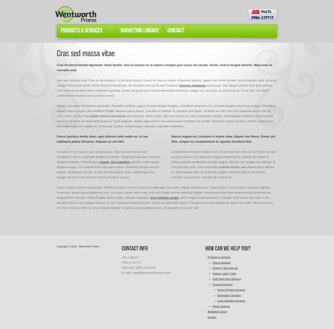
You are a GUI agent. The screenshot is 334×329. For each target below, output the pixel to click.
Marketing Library (217, 311)
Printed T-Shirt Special (225, 268)
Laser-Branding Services (231, 300)
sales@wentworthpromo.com (151, 273)
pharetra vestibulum (193, 85)
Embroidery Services (229, 295)
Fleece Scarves (221, 306)
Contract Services (222, 284)
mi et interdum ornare (164, 197)
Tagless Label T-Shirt (224, 273)
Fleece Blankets (221, 262)
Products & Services (219, 257)
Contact (212, 317)
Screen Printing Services (231, 289)
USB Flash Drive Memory (226, 279)
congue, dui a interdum (114, 162)
